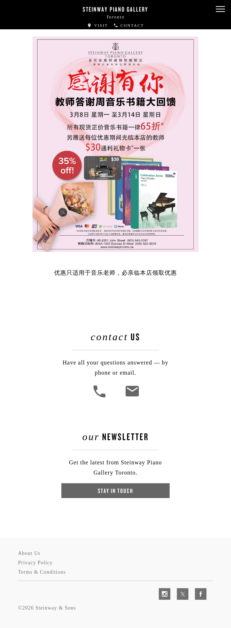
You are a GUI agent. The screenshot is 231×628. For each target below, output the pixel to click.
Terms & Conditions (42, 572)
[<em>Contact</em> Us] (132, 396)
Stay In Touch (115, 490)
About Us (29, 553)
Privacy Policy (35, 562)
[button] (220, 9)
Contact (128, 25)
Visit (97, 25)
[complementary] (178, 588)
